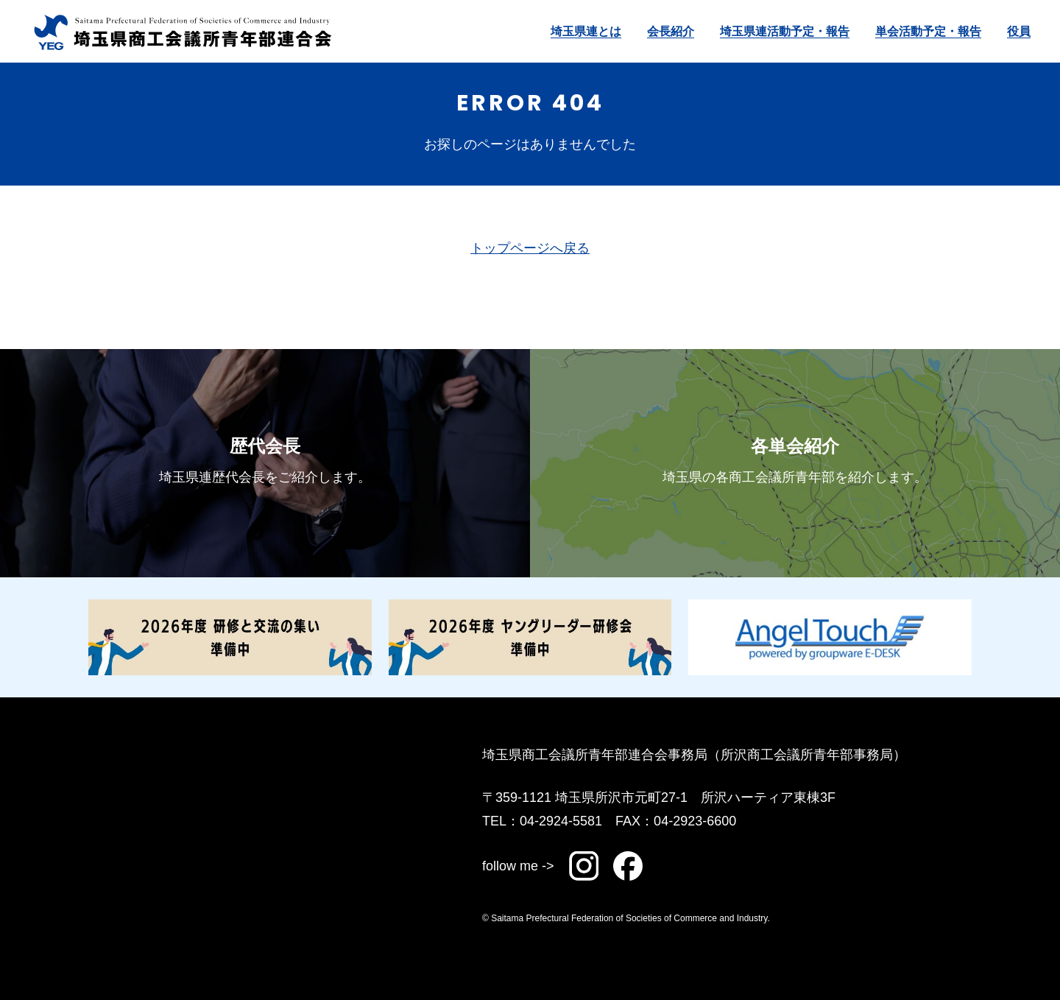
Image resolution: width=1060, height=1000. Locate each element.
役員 (1019, 31)
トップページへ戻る (530, 248)
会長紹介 (670, 31)
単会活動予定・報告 (928, 31)
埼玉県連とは (586, 31)
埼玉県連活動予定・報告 (784, 31)
